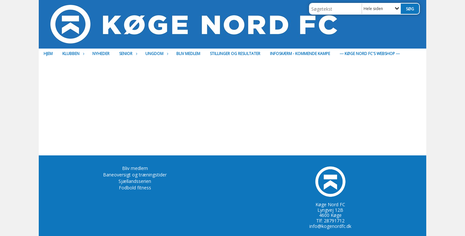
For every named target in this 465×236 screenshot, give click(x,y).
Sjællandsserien (135, 181)
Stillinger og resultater (235, 53)
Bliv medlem (188, 53)
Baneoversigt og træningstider (135, 175)
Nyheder (100, 53)
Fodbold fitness (135, 188)
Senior (127, 53)
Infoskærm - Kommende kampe (300, 53)
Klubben (72, 53)
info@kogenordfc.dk (330, 226)
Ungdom (156, 53)
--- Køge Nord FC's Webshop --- (370, 53)
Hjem (48, 53)
